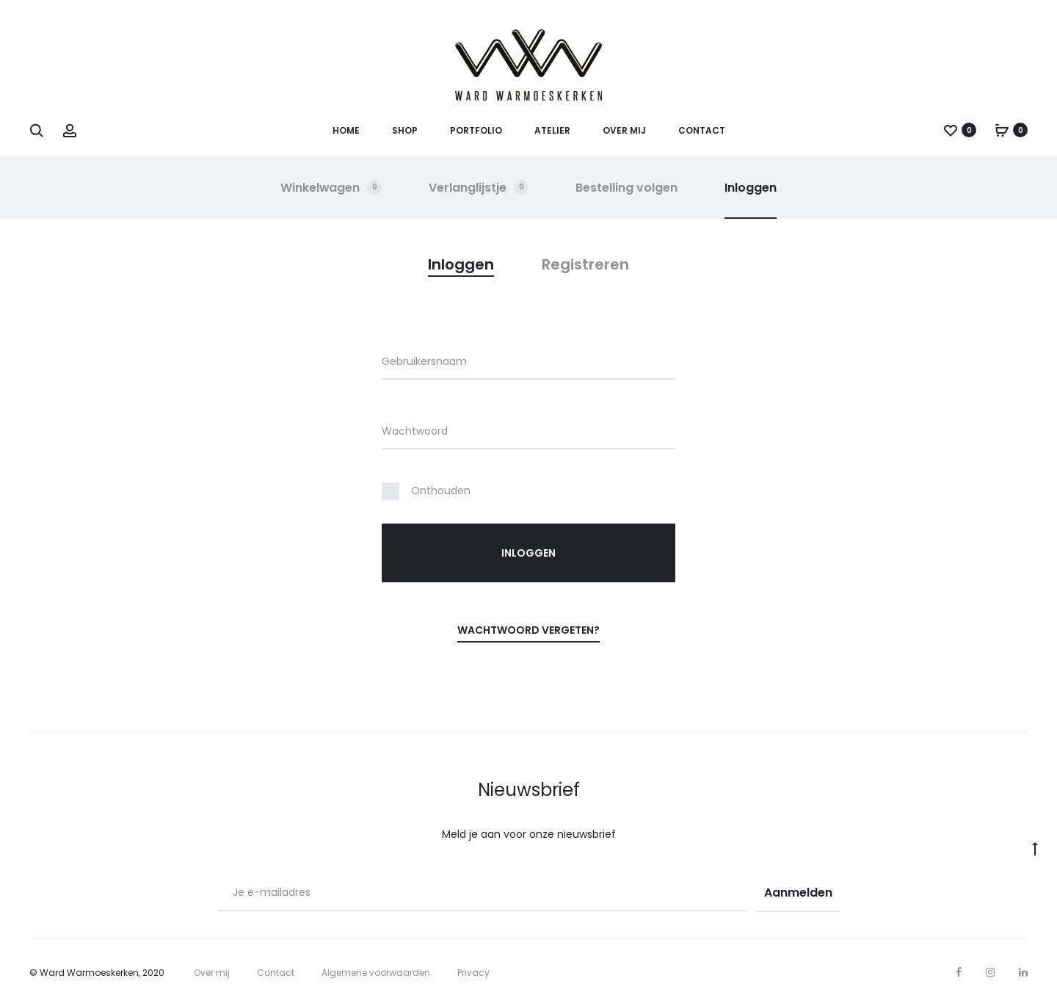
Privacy (473, 972)
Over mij (624, 130)
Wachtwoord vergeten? (528, 630)
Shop (405, 130)
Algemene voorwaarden (376, 972)
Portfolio (476, 130)
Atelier (552, 130)
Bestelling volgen (627, 187)
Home (346, 130)
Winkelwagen (331, 187)
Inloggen (751, 187)
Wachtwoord (415, 431)
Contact (701, 130)
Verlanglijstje (479, 187)
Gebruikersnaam (424, 361)
